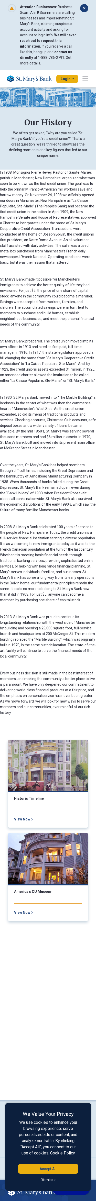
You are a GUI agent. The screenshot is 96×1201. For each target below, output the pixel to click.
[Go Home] (31, 78)
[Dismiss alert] (84, 8)
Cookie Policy (62, 1153)
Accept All (48, 1169)
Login (67, 79)
